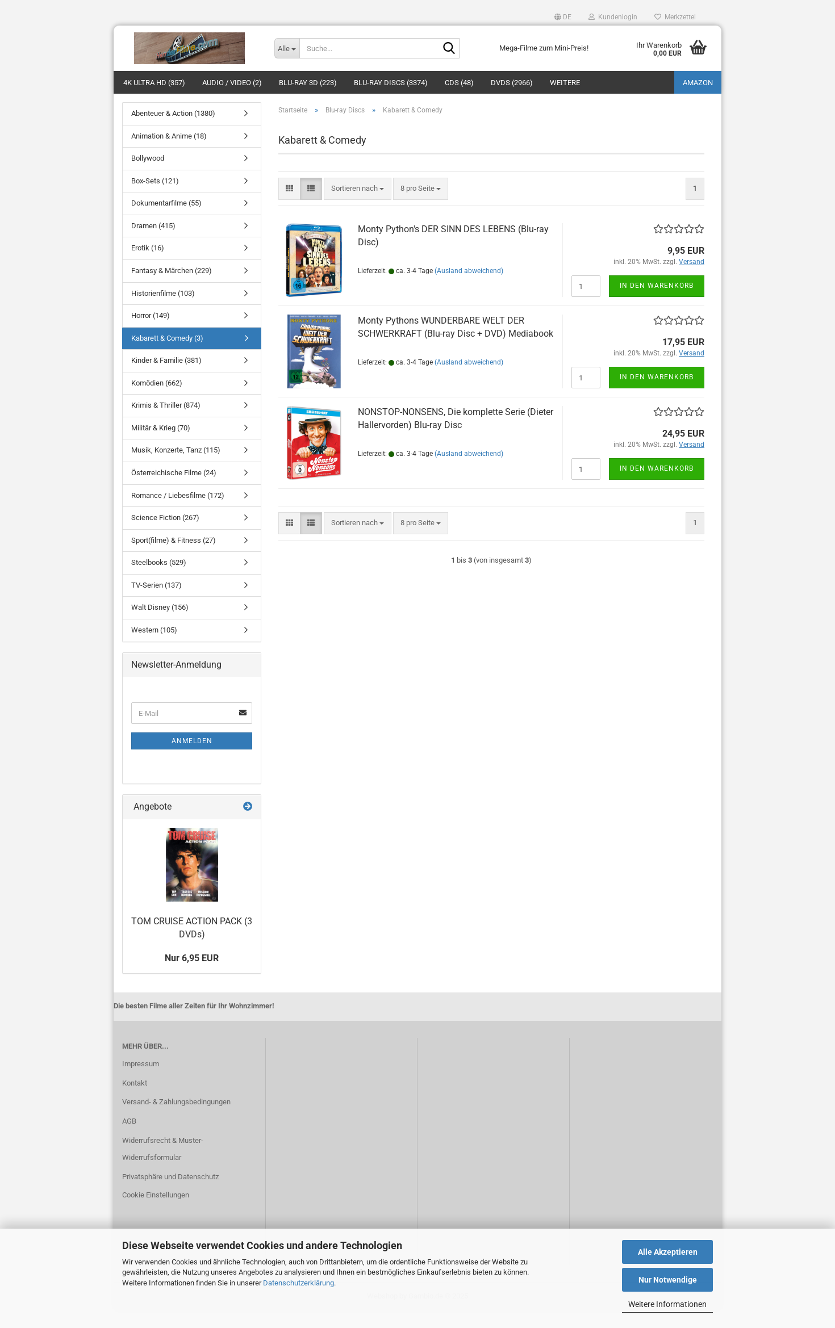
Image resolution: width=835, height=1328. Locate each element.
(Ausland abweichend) (469, 288)
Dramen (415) (153, 242)
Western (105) (154, 647)
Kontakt (134, 1100)
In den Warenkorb (657, 303)
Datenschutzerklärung (298, 1283)
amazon (698, 82)
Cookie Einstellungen (155, 1212)
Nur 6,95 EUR (192, 975)
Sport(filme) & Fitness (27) (173, 557)
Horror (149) (150, 332)
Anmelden (192, 758)
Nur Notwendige (667, 1279)
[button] (563, 17)
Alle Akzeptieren (668, 1251)
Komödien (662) (156, 400)
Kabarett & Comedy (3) (167, 355)
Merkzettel (675, 17)
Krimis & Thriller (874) (166, 422)
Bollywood (147, 175)
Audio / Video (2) (232, 82)
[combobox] (357, 206)
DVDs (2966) (512, 82)
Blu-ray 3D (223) (308, 82)
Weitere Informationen (667, 1304)
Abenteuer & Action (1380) (173, 130)
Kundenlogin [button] (612, 17)
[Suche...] (286, 48)
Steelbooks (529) (158, 579)
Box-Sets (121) (155, 198)
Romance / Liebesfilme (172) (177, 512)
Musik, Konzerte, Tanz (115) (175, 467)
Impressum (140, 1080)
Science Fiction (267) (165, 534)
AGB (129, 1138)
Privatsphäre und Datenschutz (170, 1193)
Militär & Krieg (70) (160, 445)
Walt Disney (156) (160, 624)
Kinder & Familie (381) (166, 377)
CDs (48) (459, 82)
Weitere (565, 82)
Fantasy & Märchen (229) (171, 287)
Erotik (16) (147, 265)
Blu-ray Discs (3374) (391, 82)
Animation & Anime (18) (169, 153)
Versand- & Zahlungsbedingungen (176, 1119)
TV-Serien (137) (156, 602)
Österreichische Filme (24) (173, 489)
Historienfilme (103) (163, 310)
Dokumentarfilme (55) (166, 220)
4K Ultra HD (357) (154, 82)
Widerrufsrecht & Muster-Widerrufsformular (162, 1166)
